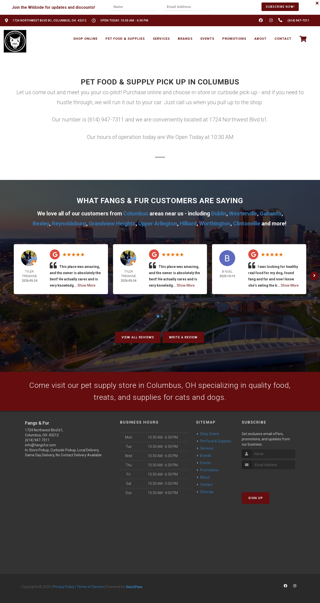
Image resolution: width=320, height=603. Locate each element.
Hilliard (188, 223)
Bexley (41, 223)
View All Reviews (138, 337)
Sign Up (255, 498)
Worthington (214, 223)
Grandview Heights (112, 223)
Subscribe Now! (280, 6)
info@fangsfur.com (40, 445)
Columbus (135, 213)
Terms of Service (90, 587)
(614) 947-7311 (37, 440)
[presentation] (234, 7)
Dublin (218, 213)
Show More (87, 285)
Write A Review (183, 337)
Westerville (243, 213)
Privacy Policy (63, 587)
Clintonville (246, 223)
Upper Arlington (157, 223)
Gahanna (271, 213)
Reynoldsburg (69, 223)
